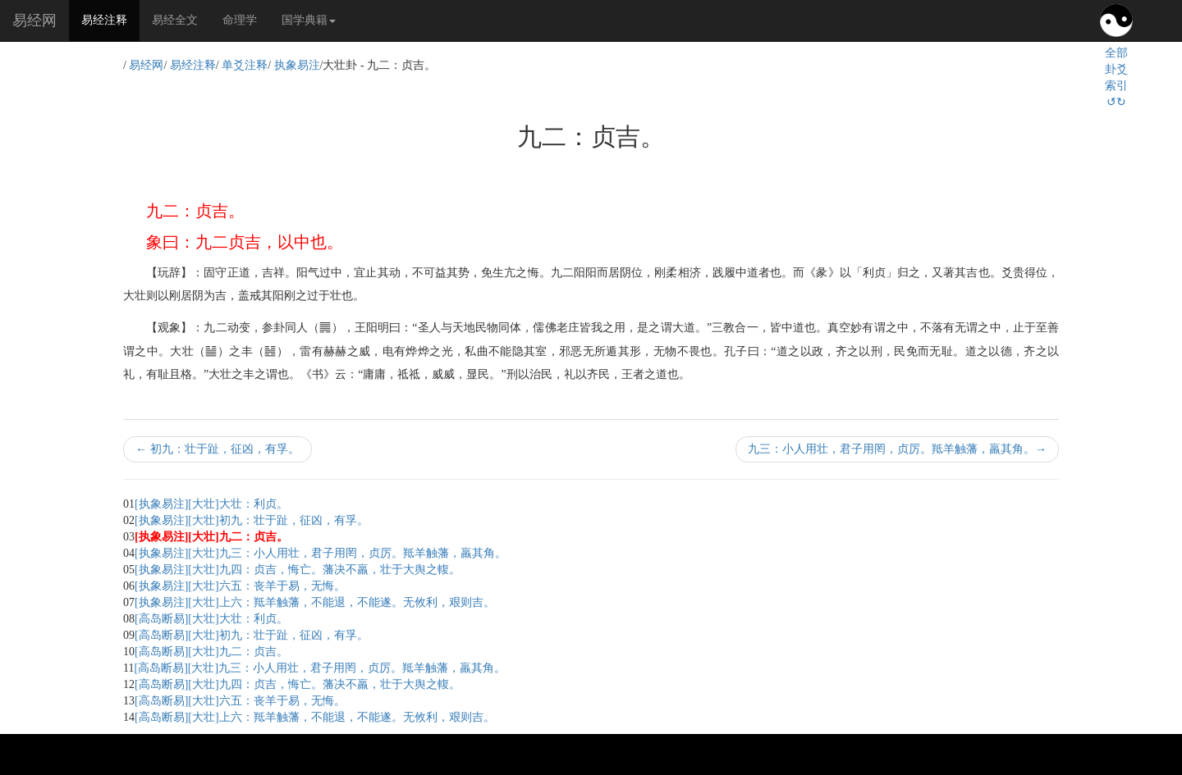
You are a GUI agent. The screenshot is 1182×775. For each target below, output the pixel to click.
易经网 (34, 20)
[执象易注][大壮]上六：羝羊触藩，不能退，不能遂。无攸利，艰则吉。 (315, 602)
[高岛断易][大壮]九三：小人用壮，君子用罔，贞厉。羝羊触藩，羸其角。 (320, 668)
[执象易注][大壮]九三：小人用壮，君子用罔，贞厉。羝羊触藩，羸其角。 (320, 553)
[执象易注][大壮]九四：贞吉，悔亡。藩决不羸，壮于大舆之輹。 (297, 569)
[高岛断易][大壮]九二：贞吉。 (211, 651)
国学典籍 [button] (309, 20)
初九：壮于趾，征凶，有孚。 (217, 449)
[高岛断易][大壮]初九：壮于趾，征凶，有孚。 (252, 635)
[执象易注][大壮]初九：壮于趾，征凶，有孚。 (252, 520)
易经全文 (175, 20)
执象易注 (297, 65)
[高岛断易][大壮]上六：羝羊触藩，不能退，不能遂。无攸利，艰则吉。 (315, 717)
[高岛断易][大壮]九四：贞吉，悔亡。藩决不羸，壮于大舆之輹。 (297, 684)
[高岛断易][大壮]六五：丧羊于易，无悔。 (240, 701)
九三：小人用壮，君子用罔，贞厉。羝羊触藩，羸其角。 (897, 449)
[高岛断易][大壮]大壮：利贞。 (211, 619)
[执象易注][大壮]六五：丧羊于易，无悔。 (240, 586)
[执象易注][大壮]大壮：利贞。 (211, 504)
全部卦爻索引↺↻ (1116, 77)
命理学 (239, 20)
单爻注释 (245, 65)
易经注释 (110, 18)
